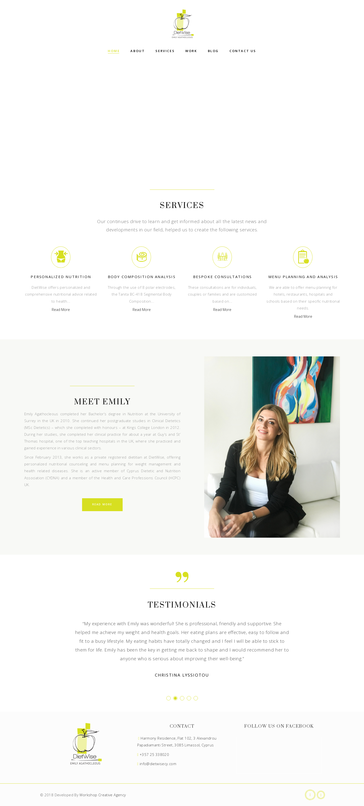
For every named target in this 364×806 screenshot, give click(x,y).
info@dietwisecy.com (158, 763)
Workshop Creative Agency (102, 794)
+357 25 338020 (154, 754)
